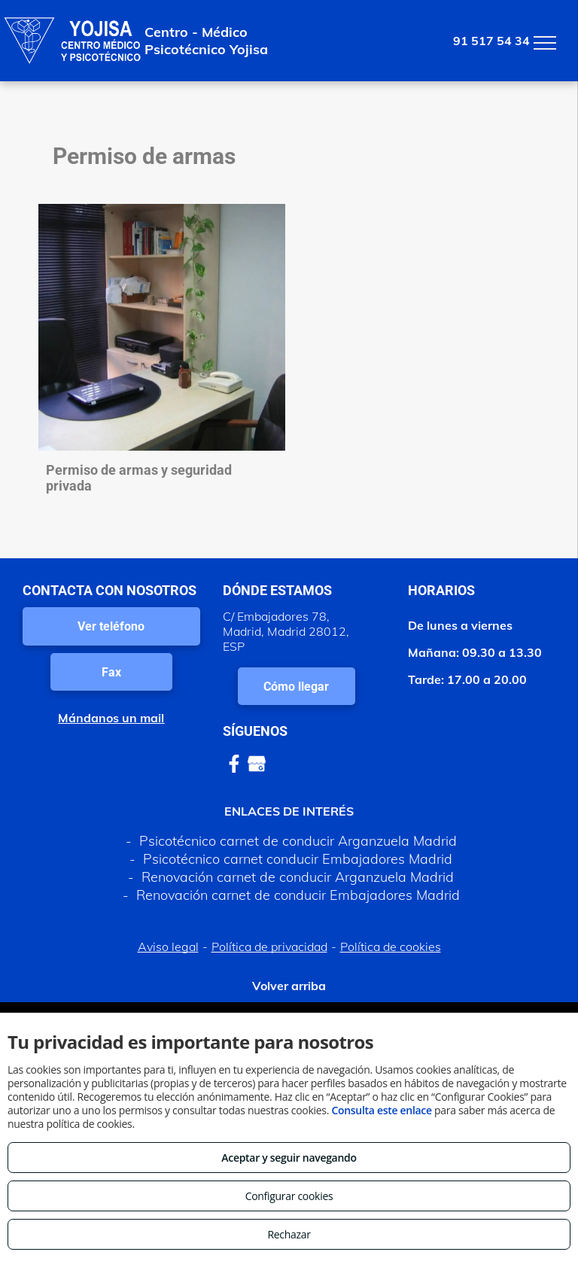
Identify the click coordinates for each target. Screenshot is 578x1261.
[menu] (544, 42)
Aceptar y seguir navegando (288, 1157)
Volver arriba (289, 985)
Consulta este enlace (381, 1110)
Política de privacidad (269, 946)
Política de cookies (390, 946)
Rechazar (288, 1234)
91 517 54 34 (491, 40)
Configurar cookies (289, 1196)
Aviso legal (168, 946)
